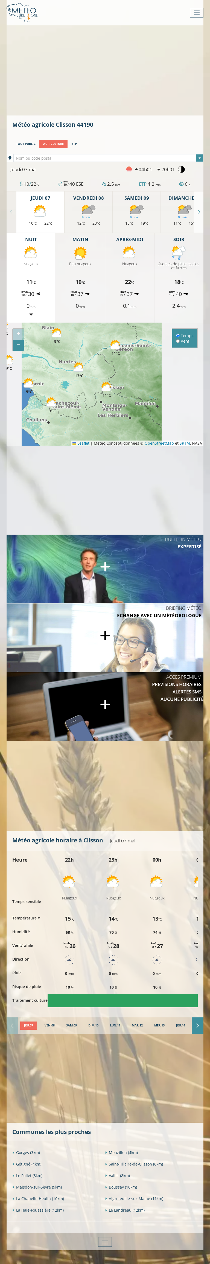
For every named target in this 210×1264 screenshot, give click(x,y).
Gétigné (26, 1164)
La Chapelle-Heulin (38, 1198)
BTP (74, 144)
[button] (115, 348)
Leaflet (80, 443)
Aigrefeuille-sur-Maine (134, 1198)
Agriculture (53, 144)
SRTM (185, 443)
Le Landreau (125, 1210)
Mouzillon (121, 1152)
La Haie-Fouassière (38, 1210)
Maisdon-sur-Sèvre (37, 1187)
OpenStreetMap (159, 443)
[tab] (28, 1026)
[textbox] (108, 158)
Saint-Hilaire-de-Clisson (134, 1164)
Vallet (117, 1175)
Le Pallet (27, 1175)
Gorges (26, 1152)
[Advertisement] (111, 70)
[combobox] (108, 158)
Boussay (121, 1187)
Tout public (26, 144)
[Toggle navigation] (196, 13)
